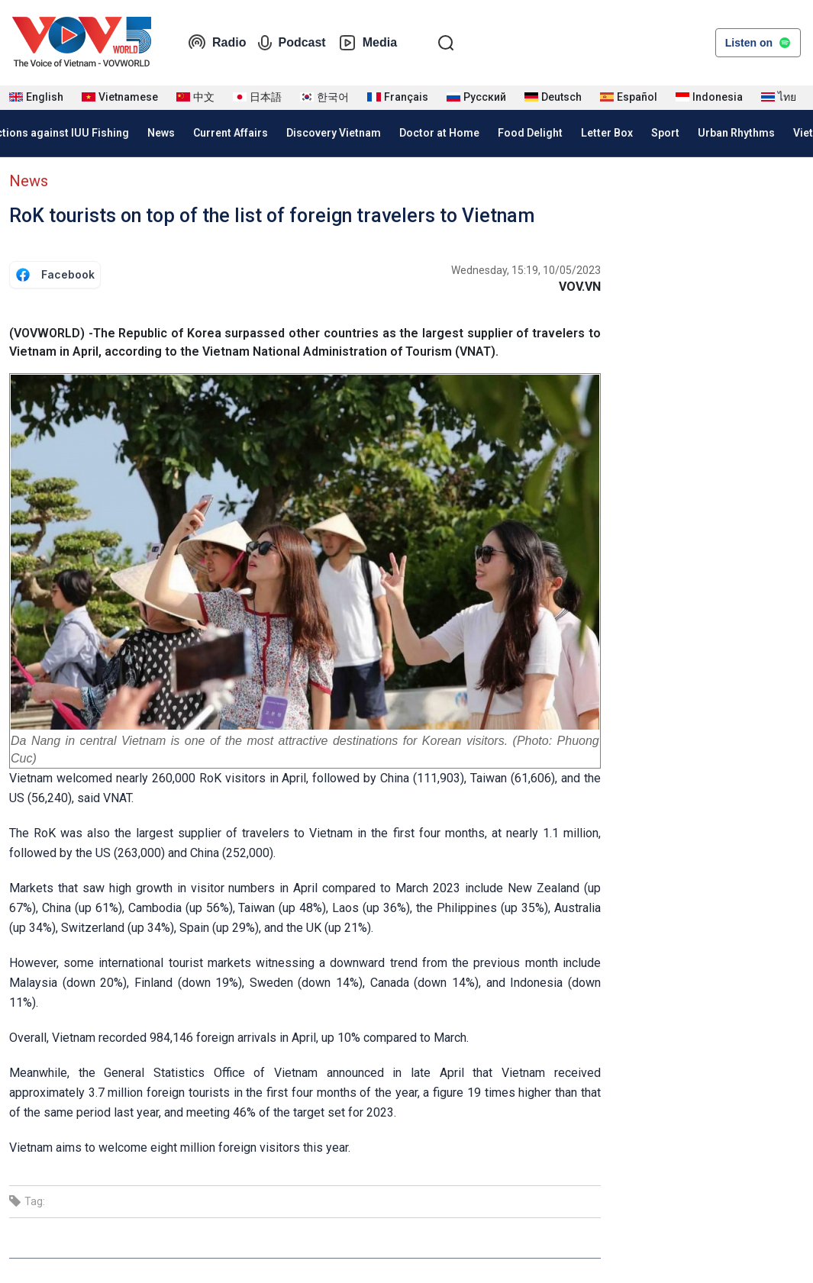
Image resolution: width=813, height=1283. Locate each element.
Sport (665, 133)
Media (367, 43)
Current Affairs (230, 133)
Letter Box (607, 133)
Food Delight (530, 133)
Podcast (291, 42)
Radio (217, 43)
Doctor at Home (439, 133)
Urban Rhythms (736, 133)
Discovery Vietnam (333, 133)
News (161, 133)
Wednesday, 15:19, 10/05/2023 (526, 270)
